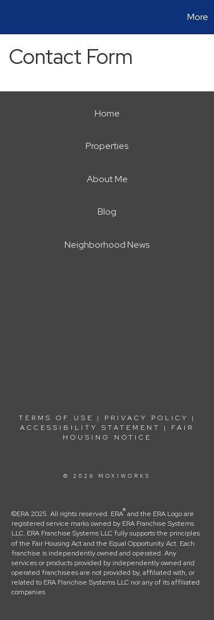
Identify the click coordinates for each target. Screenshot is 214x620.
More (197, 17)
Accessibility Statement (90, 427)
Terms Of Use (56, 417)
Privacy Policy (146, 417)
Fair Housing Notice (129, 432)
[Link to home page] (10, 17)
